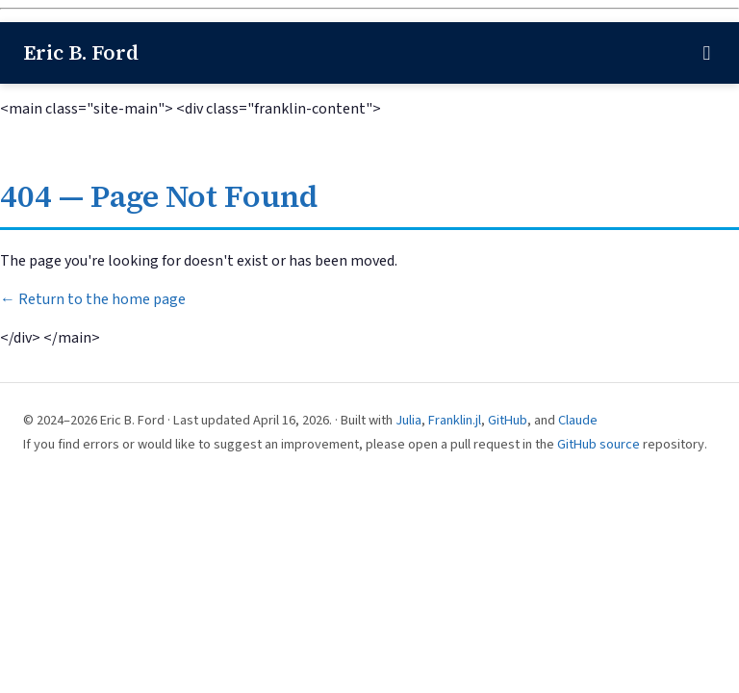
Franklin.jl (454, 420)
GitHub (507, 420)
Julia (408, 420)
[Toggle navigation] (706, 52)
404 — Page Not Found (159, 196)
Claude (578, 420)
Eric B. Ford (81, 52)
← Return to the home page (93, 299)
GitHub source (598, 444)
